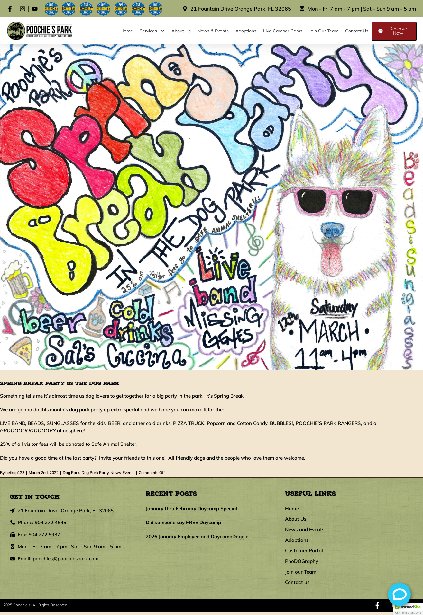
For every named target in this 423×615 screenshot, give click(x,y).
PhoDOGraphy (302, 563)
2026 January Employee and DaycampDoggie (197, 536)
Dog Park (71, 472)
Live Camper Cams (282, 31)
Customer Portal (304, 552)
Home (126, 31)
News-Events (122, 472)
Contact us (356, 31)
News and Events (306, 531)
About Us (181, 31)
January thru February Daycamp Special (191, 508)
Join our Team (323, 31)
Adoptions (245, 31)
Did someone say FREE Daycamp (183, 522)
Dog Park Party (94, 472)
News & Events (213, 31)
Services (152, 30)
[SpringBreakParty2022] (211, 207)
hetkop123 (14, 472)
